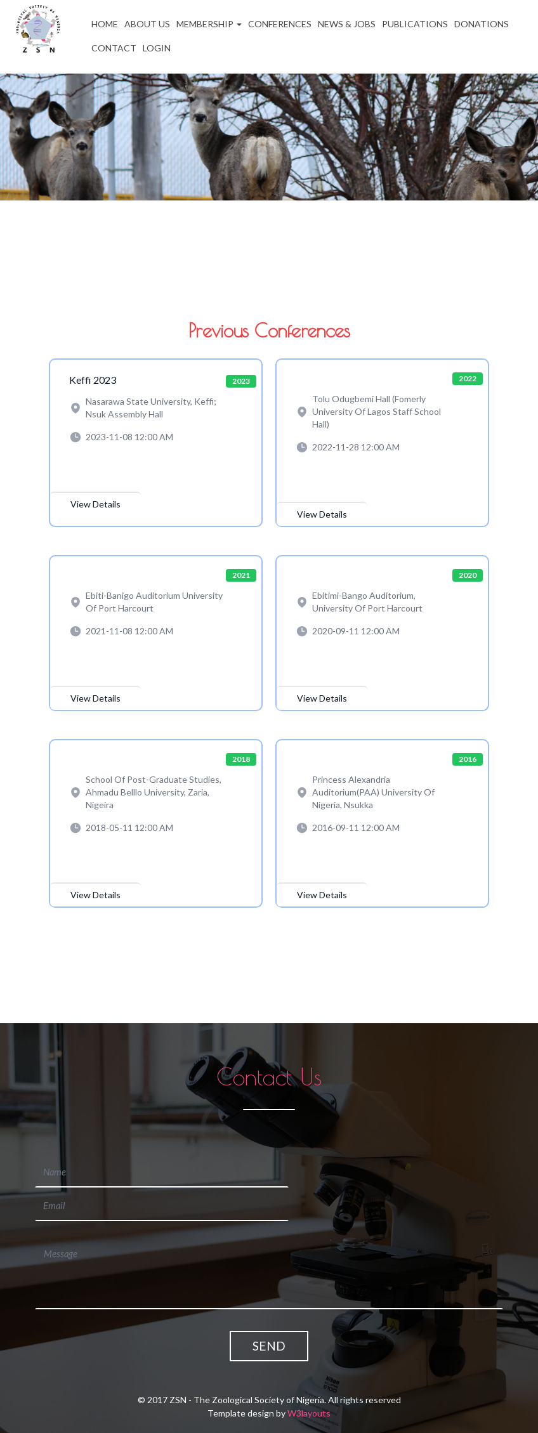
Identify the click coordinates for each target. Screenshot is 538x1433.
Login (157, 48)
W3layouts (309, 1385)
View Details (95, 504)
